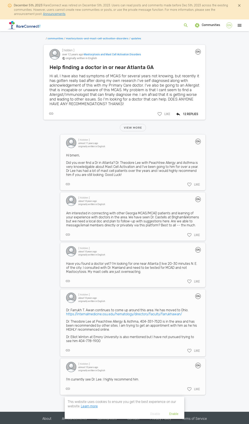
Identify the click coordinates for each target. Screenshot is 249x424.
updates (136, 38)
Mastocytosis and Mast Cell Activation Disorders (112, 54)
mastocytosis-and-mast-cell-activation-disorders (97, 38)
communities (55, 38)
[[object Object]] (51, 114)
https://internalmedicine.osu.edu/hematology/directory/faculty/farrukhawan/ (124, 314)
